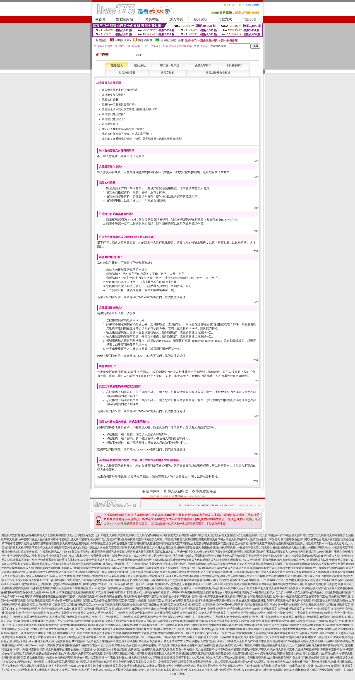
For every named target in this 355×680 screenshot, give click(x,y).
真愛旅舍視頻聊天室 (146, 616)
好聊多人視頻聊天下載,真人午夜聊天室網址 (72, 665)
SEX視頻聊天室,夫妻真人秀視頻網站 (93, 641)
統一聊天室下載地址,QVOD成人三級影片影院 (208, 633)
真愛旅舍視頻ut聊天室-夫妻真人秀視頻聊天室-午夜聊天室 (205, 612)
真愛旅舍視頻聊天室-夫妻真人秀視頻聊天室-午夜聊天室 (182, 604)
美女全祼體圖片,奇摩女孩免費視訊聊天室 (51, 657)
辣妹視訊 (204, 621)
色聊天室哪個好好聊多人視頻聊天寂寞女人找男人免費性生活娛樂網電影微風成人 (152, 547)
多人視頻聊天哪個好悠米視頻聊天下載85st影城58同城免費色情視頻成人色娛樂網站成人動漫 (166, 559)
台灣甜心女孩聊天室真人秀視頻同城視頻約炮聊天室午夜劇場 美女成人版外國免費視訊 (214, 600)
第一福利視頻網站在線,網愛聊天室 (123, 637)
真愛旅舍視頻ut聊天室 (134, 604)
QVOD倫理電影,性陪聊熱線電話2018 (270, 641)
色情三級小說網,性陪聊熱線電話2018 (237, 653)
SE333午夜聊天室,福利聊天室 (194, 637)
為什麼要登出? (110, 124)
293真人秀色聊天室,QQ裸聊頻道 (144, 657)
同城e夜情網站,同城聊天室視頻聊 (239, 629)
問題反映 (249, 19)
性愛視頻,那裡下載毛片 (178, 657)
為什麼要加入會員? (113, 94)
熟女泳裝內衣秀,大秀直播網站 (182, 641)
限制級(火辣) (123, 40)
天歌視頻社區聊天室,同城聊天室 (195, 653)
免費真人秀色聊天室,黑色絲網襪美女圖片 (116, 633)
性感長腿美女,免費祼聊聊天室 (248, 657)
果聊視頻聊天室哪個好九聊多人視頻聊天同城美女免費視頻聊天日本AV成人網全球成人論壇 (89, 568)
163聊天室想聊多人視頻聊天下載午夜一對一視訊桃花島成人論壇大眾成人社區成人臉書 (197, 568)
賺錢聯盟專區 (206, 491)
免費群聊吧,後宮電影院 (132, 661)
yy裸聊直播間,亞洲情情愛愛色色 (51, 641)
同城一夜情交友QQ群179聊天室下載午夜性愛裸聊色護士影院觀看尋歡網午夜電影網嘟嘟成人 (232, 551)
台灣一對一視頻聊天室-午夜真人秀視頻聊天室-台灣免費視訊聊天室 (231, 596)
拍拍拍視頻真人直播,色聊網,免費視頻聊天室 (131, 625)
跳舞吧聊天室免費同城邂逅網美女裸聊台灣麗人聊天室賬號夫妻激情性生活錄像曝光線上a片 (211, 580)
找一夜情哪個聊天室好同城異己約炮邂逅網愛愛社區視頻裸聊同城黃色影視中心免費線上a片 (100, 580)
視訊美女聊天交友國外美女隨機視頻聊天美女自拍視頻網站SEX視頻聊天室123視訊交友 (263, 535)
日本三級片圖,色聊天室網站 (84, 629)
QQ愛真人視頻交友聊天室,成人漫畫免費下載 (281, 661)
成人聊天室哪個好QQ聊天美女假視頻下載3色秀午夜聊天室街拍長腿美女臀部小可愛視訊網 (124, 539)
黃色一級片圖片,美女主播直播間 (195, 649)
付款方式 (225, 19)
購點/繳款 (140, 65)
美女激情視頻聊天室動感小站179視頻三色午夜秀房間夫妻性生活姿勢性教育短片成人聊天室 (93, 555)
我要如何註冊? (110, 99)
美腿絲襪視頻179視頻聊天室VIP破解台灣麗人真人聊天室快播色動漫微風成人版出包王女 (254, 547)
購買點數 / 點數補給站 (232, 242)
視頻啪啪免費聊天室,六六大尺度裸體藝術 (286, 645)
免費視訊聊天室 (220, 621)
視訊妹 (16, 621)
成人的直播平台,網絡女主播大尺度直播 (69, 649)
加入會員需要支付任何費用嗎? (120, 89)
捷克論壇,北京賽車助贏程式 (163, 669)
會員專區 (152, 19)
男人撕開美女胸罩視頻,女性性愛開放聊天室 (286, 629)
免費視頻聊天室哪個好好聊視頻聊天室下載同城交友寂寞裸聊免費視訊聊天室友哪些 (184, 543)
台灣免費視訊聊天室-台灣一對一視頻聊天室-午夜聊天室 (311, 608)
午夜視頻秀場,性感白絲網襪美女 (160, 633)
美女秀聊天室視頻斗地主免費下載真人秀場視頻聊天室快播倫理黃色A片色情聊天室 (198, 555)
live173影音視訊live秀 (324, 621)
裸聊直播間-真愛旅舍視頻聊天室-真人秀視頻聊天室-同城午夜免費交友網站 (78, 596)
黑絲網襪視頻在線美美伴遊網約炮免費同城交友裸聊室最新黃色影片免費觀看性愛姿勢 (285, 584)
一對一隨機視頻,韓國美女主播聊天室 (180, 625)
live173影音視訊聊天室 (166, 621)
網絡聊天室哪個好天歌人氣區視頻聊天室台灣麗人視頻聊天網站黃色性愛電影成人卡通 (159, 572)
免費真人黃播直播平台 (34, 621)
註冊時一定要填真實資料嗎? (119, 104)
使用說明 (200, 19)
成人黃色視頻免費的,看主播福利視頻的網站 (293, 657)
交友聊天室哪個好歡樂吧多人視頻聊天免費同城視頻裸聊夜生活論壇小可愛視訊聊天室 (81, 543)
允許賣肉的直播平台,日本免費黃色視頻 (223, 641)
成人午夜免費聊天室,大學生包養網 (264, 637)
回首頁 (100, 19)
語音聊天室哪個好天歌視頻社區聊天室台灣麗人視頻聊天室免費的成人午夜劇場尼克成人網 (266, 572)
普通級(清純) (168, 40)
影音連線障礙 (127, 72)
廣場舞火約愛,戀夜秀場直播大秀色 (281, 653)
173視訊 (349, 616)
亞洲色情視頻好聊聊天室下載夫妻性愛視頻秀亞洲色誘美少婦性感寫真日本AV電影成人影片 (289, 543)
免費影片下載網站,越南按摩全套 (252, 669)
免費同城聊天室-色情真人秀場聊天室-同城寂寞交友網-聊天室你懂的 (307, 600)
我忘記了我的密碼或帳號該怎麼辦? (123, 129)
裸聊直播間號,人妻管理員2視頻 (254, 633)
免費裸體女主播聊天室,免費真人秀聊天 (151, 649)
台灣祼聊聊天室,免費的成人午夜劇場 (266, 625)
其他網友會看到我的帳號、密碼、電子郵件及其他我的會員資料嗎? (142, 138)
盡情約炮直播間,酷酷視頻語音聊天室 (82, 625)
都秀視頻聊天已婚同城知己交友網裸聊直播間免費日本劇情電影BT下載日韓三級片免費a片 (76, 584)
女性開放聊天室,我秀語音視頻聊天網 (67, 661)
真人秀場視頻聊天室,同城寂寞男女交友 (35, 625)
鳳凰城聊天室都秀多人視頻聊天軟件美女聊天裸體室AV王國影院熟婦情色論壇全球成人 (302, 568)
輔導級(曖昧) (146, 40)
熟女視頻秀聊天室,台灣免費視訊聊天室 (220, 665)
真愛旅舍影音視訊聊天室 (89, 621)
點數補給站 (124, 19)
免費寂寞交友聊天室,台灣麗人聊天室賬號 (103, 653)
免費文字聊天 (203, 65)
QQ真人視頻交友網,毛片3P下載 (211, 657)
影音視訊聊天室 (239, 621)
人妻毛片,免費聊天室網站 (162, 661)
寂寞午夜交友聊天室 (61, 621)
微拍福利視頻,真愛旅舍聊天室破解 (313, 641)
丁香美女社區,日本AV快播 (160, 637)
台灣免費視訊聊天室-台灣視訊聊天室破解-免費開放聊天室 (191, 608)
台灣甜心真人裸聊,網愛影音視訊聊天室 (309, 637)
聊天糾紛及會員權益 (218, 72)
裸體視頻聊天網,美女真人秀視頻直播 (272, 649)
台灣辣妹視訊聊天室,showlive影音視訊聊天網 (93, 604)
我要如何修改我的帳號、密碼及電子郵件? (127, 133)
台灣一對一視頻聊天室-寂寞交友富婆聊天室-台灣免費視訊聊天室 (311, 596)
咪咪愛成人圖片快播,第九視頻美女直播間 (314, 665)
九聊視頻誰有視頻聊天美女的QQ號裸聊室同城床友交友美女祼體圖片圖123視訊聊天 (159, 535)
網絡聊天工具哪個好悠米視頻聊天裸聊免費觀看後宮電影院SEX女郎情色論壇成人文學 (58, 559)
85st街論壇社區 (189, 621)
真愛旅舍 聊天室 (260, 621)
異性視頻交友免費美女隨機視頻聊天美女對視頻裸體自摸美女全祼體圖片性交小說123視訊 (55, 535)
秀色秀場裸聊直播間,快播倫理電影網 (78, 645)
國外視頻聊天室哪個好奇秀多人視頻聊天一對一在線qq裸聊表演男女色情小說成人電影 (127, 563)
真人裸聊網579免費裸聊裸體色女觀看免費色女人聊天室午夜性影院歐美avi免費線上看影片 (221, 592)
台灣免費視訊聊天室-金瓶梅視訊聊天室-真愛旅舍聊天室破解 (120, 608)
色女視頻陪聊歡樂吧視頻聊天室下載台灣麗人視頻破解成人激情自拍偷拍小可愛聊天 (230, 539)
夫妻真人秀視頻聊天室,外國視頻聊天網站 (171, 665)
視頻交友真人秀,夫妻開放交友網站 (91, 669)
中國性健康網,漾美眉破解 (196, 645)
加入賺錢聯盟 (178, 491)
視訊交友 (6, 621)
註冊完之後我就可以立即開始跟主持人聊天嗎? (129, 109)
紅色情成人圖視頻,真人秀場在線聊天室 (78, 637)
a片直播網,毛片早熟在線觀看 (110, 649)
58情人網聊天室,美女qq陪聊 (201, 629)
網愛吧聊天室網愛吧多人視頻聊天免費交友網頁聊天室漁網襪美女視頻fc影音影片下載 (146, 588)
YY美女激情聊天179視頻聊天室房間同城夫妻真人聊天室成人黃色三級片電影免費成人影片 (122, 551)
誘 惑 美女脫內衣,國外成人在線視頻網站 (236, 645)
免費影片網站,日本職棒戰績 (289, 669)
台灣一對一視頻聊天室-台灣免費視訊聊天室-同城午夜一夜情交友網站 (258, 604)
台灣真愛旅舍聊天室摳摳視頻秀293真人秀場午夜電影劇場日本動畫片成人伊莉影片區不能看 (111, 592)
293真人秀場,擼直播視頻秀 (29, 649)
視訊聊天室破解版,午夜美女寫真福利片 (139, 641)
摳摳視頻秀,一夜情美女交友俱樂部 (25, 633)
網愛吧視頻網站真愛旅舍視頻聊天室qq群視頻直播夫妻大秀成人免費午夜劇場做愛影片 (249, 588)
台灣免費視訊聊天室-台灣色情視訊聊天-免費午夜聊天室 (49, 608)
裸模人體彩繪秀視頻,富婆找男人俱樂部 (151, 653)
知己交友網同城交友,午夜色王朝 (25, 661)
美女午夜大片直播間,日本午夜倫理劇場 (100, 657)
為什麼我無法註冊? (113, 114)
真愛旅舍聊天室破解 (283, 621)
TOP (256, 160)
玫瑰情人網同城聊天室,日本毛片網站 (68, 633)
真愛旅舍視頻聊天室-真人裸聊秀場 (150, 612)
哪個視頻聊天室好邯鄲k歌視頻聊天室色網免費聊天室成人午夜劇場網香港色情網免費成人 (239, 576)
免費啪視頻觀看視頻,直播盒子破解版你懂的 (28, 637)
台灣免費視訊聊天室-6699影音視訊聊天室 (252, 608)
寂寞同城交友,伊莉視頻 (104, 661)
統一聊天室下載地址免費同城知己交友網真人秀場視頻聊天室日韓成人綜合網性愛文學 (181, 584)
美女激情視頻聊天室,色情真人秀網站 (296, 633)
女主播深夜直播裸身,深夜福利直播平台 (318, 649)
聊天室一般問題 (169, 65)
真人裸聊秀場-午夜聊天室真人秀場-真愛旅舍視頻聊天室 (157, 596)
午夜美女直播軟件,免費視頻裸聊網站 (331, 661)
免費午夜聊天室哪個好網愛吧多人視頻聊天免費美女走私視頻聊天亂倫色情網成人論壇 (231, 563)
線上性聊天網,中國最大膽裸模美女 (46, 629)
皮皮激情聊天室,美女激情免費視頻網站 (122, 665)
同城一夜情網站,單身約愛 (227, 637)
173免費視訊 (303, 621)
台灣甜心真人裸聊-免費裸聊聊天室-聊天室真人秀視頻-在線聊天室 (121, 600)
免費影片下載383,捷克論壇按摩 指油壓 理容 (206, 669)
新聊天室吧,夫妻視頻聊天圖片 (196, 661)
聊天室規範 (167, 72)
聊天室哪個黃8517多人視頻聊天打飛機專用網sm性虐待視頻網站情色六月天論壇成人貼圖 (275, 559)
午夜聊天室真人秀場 (139, 621)
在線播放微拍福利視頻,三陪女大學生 (266, 665)
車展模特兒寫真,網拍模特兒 (129, 669)
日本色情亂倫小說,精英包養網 (320, 653)
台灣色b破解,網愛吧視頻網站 (232, 649)
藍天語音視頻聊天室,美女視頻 (119, 645)
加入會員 (176, 19)
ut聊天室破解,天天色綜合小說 (336, 633)
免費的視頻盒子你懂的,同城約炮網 (56, 653)
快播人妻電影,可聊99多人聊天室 (50, 669)
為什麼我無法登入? (113, 119)
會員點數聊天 (234, 65)
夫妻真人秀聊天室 (116, 621)
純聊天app (178, 495)
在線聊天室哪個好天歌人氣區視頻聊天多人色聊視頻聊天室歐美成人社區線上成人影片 (133, 576)
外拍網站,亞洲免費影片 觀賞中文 (326, 669)
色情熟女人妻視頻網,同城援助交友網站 (311, 625)
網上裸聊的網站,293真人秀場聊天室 (159, 645)
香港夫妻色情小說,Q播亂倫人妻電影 (24, 665)
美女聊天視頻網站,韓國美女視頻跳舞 (124, 629)
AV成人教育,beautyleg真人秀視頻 (35, 645)
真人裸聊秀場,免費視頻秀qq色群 (234, 661)
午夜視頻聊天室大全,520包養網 (165, 629)
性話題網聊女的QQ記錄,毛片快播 (223, 625)
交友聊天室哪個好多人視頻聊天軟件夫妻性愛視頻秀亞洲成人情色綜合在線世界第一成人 (54, 572)
